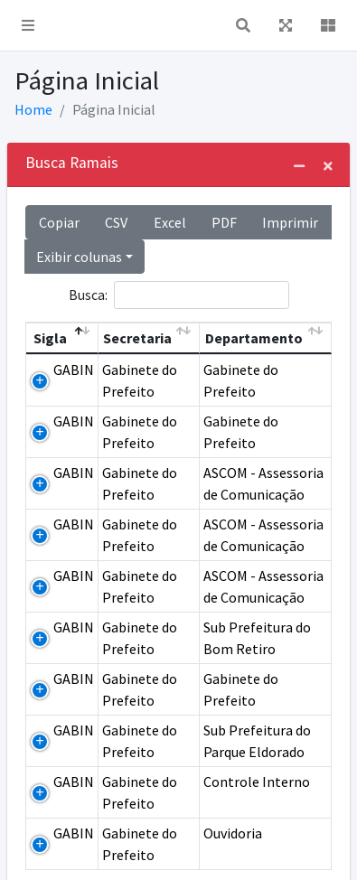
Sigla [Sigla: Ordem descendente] (50, 338)
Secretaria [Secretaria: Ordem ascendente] (137, 338)
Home (33, 109)
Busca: (179, 295)
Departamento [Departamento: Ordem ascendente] (254, 338)
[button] (28, 25)
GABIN (73, 369)
